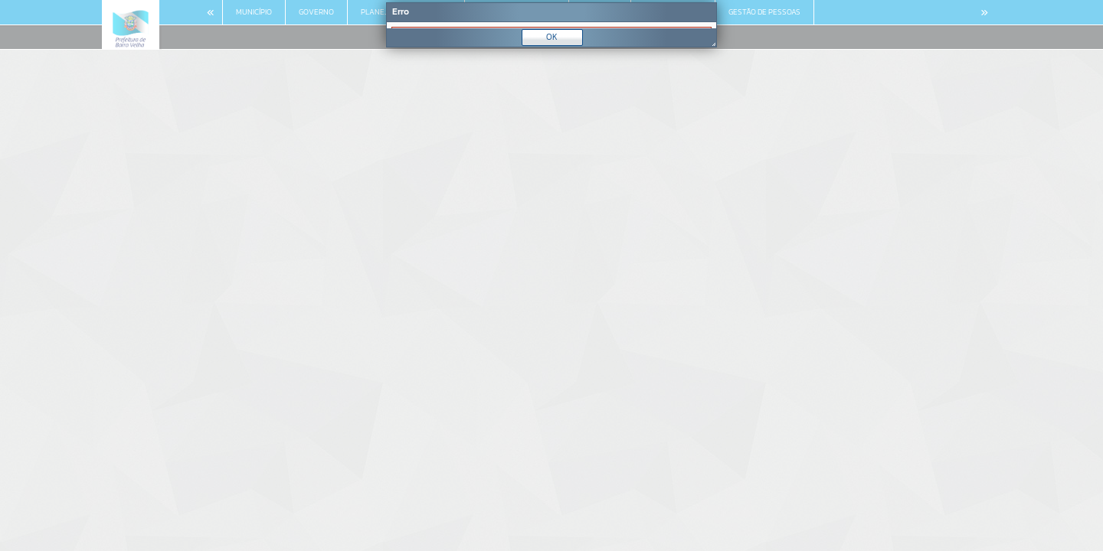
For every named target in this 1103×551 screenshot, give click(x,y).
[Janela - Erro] (551, 24)
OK (552, 37)
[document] (551, 25)
